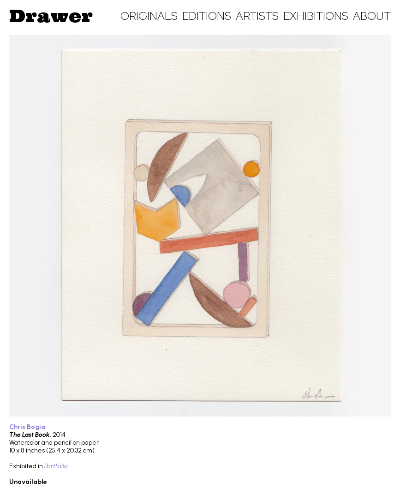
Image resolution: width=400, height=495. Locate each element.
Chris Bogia (27, 427)
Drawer (51, 16)
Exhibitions (315, 16)
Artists (257, 16)
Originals (149, 16)
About (372, 16)
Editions (206, 16)
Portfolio (56, 466)
